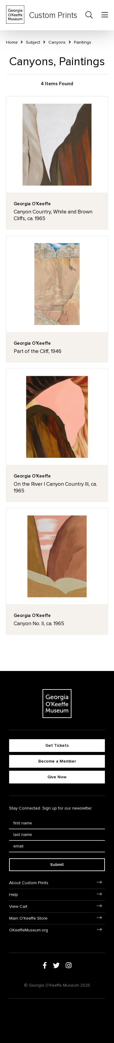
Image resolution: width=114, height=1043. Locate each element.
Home (12, 42)
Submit (57, 864)
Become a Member (57, 761)
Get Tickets (57, 745)
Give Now (57, 777)
